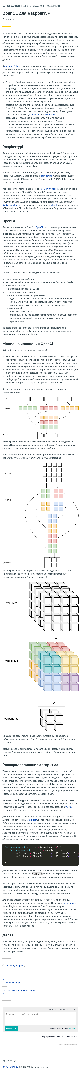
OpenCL (39, 227)
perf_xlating (46, 176)
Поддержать (53, 6)
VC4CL (54, 205)
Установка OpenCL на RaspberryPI (40, 992)
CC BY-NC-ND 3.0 (10, 1067)
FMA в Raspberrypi (40, 981)
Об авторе (39, 6)
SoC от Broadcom (49, 189)
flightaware (34, 114)
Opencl (21, 965)
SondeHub (50, 114)
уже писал (32, 820)
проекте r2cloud (12, 66)
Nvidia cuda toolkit (11, 205)
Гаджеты (26, 6)
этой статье (70, 903)
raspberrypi (11, 965)
